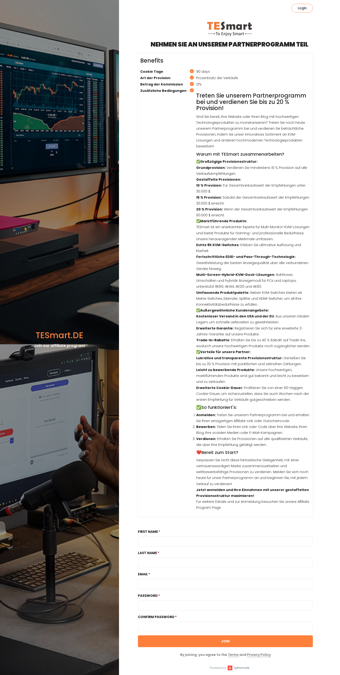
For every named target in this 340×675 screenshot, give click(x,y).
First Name (148, 531)
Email (143, 574)
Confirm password (156, 617)
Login (302, 8)
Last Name (147, 553)
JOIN (225, 641)
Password (148, 595)
